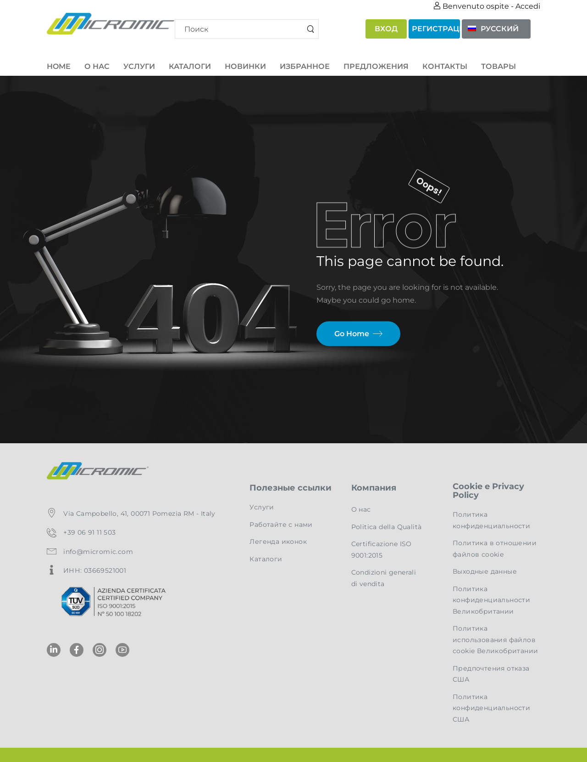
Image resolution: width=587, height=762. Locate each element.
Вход (386, 28)
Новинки (245, 66)
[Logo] (108, 23)
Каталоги (190, 66)
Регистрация (436, 28)
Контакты (444, 66)
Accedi (527, 6)
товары (498, 66)
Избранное (305, 66)
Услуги (139, 66)
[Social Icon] (54, 650)
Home (59, 66)
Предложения (376, 66)
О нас (97, 66)
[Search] (247, 29)
